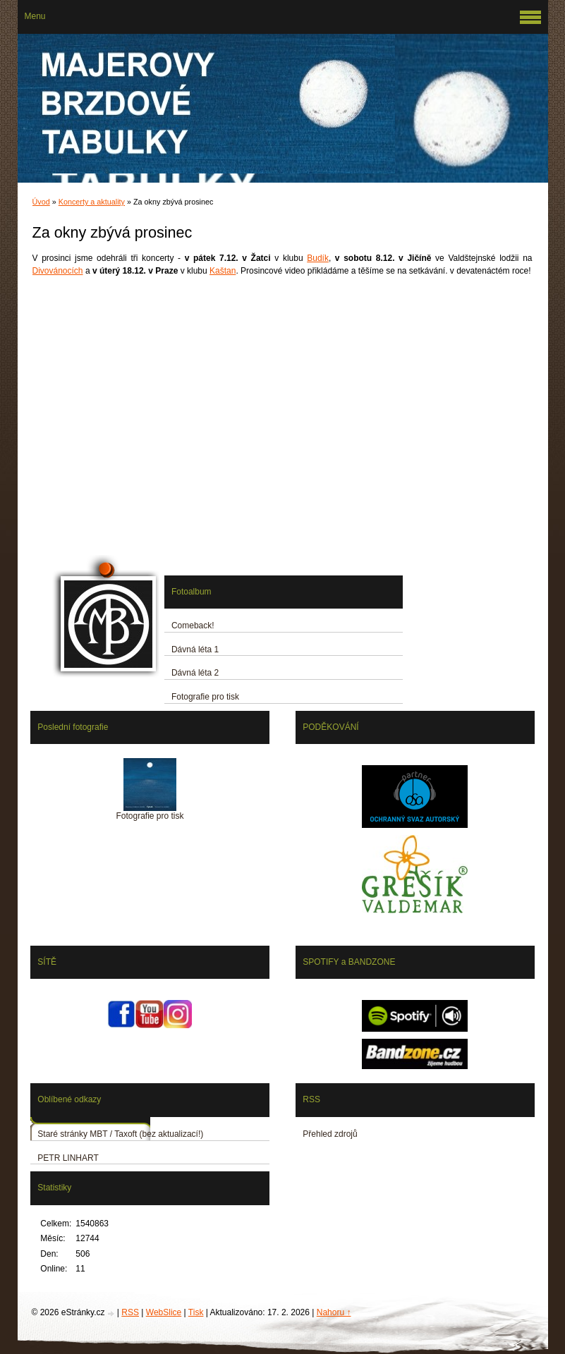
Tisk (196, 1312)
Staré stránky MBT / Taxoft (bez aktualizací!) (120, 1134)
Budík (318, 258)
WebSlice (163, 1312)
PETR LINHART (67, 1158)
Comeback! (192, 625)
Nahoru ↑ (334, 1312)
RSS (130, 1312)
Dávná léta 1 (195, 649)
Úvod (41, 201)
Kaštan (222, 271)
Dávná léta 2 (195, 673)
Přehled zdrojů (330, 1134)
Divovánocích (57, 271)
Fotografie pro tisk (205, 697)
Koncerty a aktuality (92, 201)
